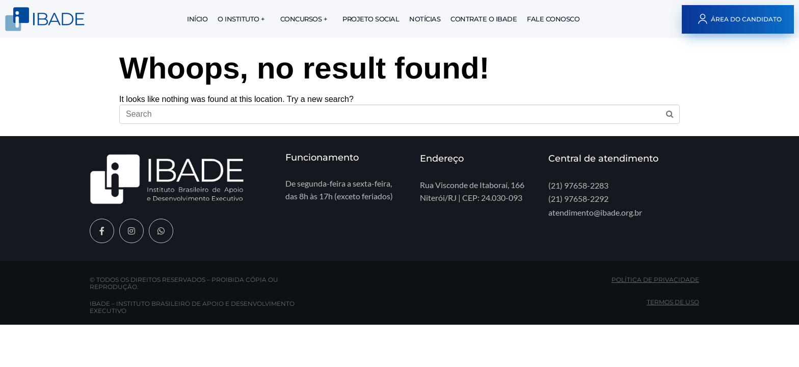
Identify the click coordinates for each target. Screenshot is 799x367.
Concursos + (304, 19)
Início (197, 19)
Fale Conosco (553, 19)
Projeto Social (370, 19)
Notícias (424, 19)
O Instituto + (241, 19)
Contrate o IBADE (483, 19)
